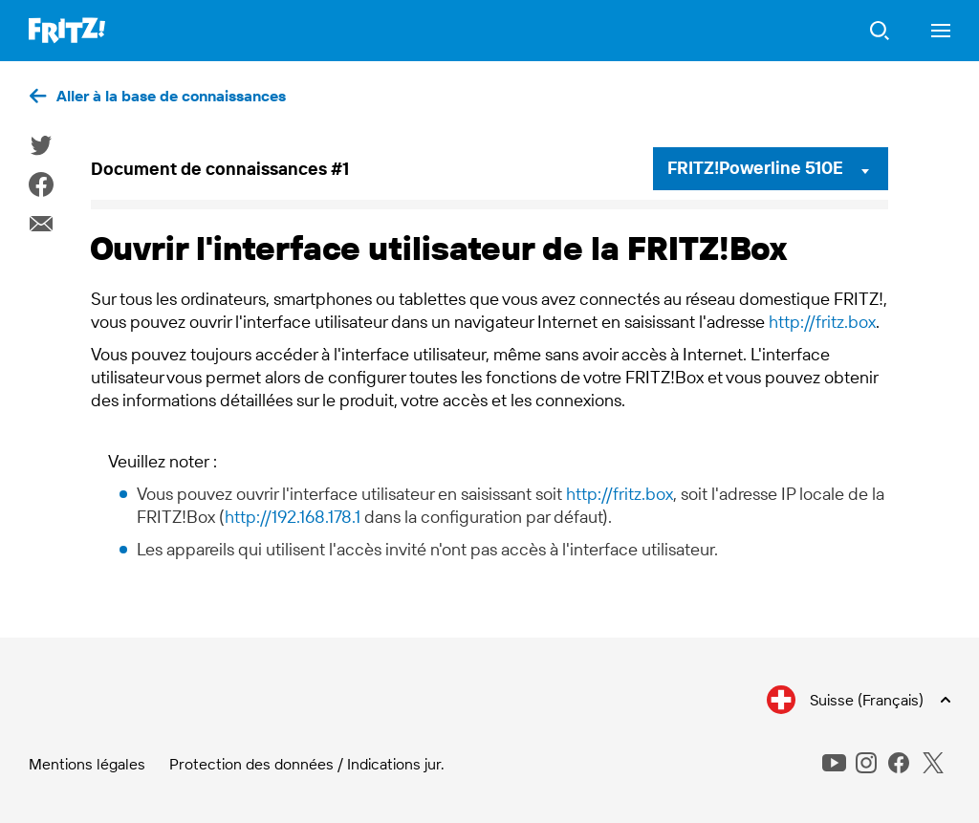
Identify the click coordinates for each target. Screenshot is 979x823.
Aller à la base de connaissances (171, 95)
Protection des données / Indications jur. (307, 763)
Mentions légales (87, 763)
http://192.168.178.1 (292, 517)
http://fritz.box (822, 322)
